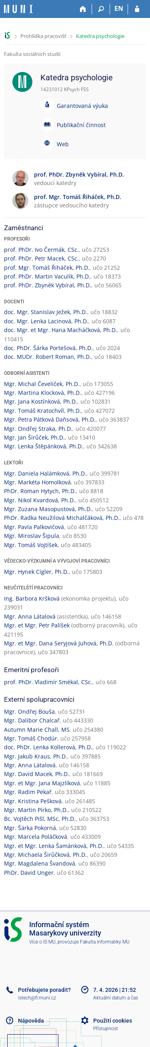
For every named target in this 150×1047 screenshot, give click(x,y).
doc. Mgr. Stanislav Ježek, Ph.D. (45, 312)
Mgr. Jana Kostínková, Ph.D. (40, 401)
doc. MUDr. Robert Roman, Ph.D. (47, 356)
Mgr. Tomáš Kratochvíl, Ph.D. (42, 410)
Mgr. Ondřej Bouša (29, 711)
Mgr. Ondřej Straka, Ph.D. (38, 428)
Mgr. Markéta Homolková (37, 482)
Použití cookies (112, 1020)
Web (63, 144)
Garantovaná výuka (82, 105)
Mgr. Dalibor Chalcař (32, 720)
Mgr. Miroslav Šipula (31, 535)
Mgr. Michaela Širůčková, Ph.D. (45, 854)
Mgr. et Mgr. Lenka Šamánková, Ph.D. (54, 846)
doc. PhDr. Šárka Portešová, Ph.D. (48, 348)
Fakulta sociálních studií (32, 54)
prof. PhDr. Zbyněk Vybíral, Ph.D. (47, 285)
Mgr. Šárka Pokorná (30, 828)
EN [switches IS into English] (118, 8)
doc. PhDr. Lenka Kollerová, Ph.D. (48, 747)
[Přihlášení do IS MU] (137, 9)
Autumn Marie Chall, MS (37, 729)
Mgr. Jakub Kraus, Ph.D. (35, 756)
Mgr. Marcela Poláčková (35, 836)
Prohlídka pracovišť (43, 36)
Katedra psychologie (100, 36)
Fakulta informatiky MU (105, 942)
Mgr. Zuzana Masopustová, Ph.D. (48, 509)
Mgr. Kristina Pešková (33, 801)
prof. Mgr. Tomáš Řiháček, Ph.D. (47, 267)
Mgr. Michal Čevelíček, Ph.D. (42, 384)
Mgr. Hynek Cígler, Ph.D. (36, 571)
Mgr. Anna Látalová (30, 616)
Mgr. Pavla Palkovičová (34, 527)
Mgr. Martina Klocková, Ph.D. (42, 392)
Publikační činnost (81, 125)
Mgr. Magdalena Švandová (39, 863)
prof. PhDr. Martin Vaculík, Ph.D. (47, 276)
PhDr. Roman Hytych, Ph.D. (40, 491)
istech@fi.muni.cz (37, 998)
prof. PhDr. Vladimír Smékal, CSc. (48, 682)
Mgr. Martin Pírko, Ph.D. (36, 810)
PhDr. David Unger (29, 872)
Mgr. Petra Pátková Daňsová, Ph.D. (50, 419)
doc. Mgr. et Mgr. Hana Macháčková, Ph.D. (60, 330)
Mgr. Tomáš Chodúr (30, 738)
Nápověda (31, 1020)
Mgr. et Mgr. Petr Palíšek (37, 625)
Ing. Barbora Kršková (32, 598)
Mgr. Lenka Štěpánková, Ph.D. (43, 446)
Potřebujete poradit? (44, 990)
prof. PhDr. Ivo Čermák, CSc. (41, 249)
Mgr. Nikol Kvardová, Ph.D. (39, 500)
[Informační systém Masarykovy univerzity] (18, 9)
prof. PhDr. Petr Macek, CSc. (41, 258)
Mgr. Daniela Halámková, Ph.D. (45, 473)
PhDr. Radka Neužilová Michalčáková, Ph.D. (62, 518)
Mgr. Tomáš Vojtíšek (31, 545)
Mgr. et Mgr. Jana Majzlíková (42, 783)
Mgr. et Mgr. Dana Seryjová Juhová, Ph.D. (59, 643)
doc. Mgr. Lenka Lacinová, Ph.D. (46, 321)
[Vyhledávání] (101, 9)
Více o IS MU (42, 942)
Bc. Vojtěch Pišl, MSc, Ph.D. (40, 818)
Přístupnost (105, 1028)
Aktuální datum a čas (115, 998)
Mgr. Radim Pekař (28, 792)
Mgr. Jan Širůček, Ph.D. (34, 437)
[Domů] (83, 9)
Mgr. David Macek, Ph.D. (36, 774)
